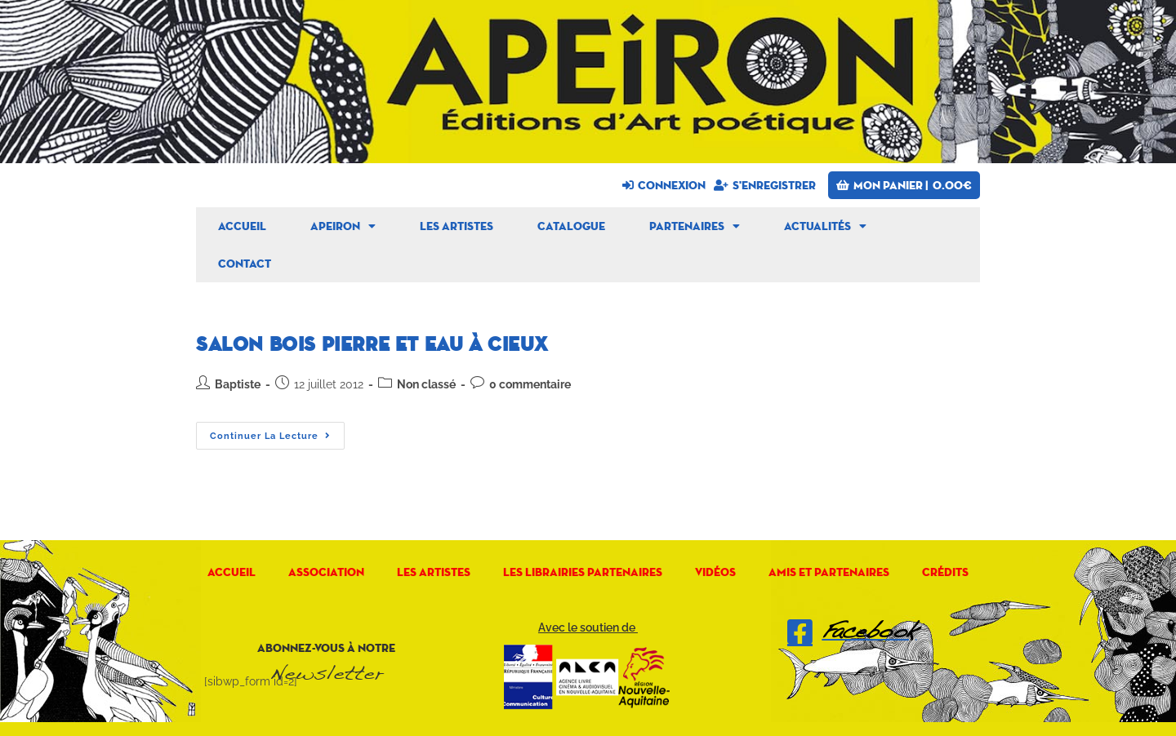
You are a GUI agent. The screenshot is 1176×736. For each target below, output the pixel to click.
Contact (244, 263)
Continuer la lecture (277, 431)
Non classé (426, 384)
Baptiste (238, 384)
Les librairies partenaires (582, 572)
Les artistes (456, 226)
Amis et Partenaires (828, 572)
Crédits (945, 572)
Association (326, 572)
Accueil (242, 226)
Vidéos (715, 572)
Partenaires (694, 226)
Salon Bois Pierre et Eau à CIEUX (371, 344)
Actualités (825, 226)
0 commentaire (530, 384)
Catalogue (571, 226)
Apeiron (343, 226)
